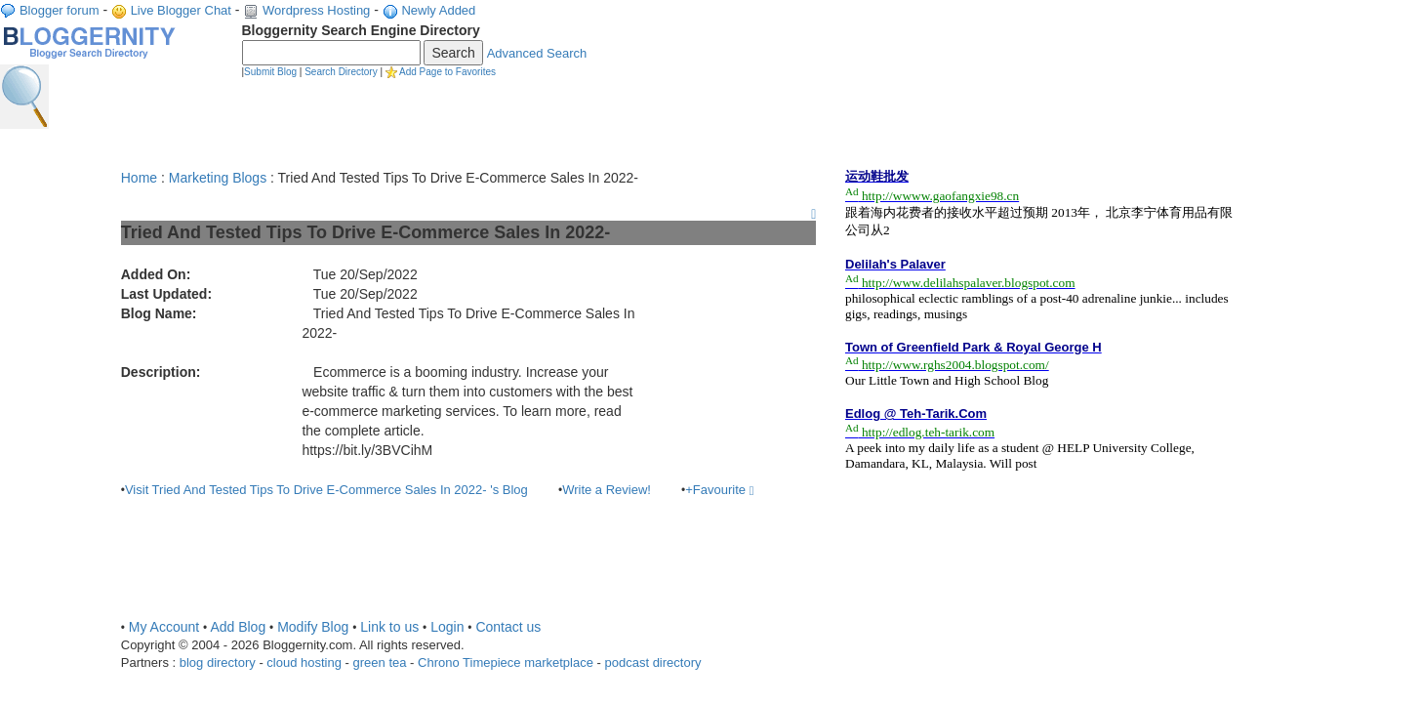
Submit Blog (270, 71)
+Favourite (719, 489)
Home (139, 178)
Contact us (508, 627)
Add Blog (237, 627)
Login (447, 627)
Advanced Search (537, 53)
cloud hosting (304, 662)
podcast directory (653, 662)
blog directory (218, 662)
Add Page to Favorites (447, 71)
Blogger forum (60, 10)
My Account (164, 627)
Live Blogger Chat (181, 10)
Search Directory (340, 71)
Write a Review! (606, 489)
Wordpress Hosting (316, 10)
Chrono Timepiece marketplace (505, 662)
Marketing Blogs (217, 178)
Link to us (389, 627)
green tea (380, 662)
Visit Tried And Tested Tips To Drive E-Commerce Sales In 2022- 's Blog (326, 489)
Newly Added (438, 10)
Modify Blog (312, 627)
